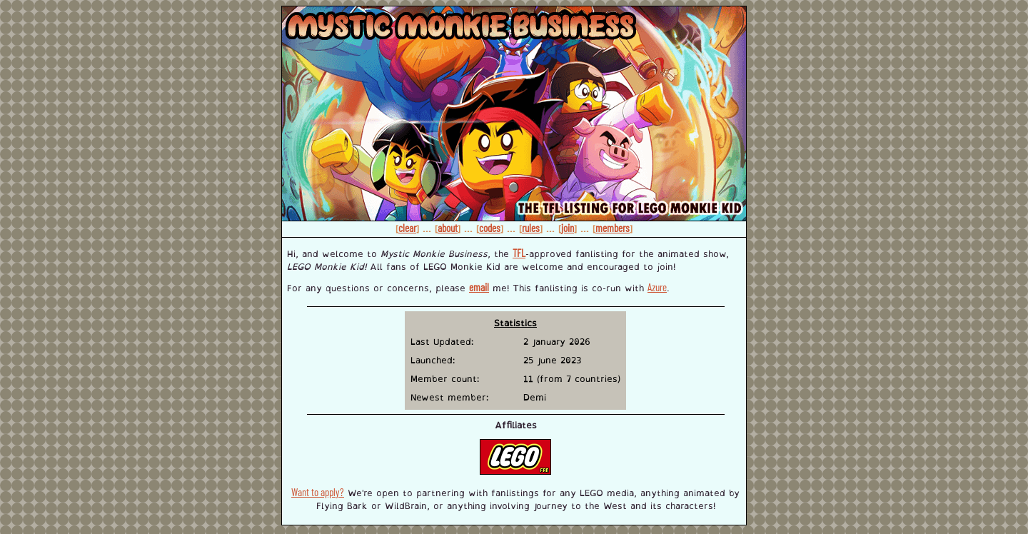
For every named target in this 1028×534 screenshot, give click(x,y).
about (448, 227)
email (479, 287)
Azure (657, 287)
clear (407, 227)
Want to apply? (317, 491)
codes (489, 227)
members (612, 227)
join (567, 227)
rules (531, 227)
